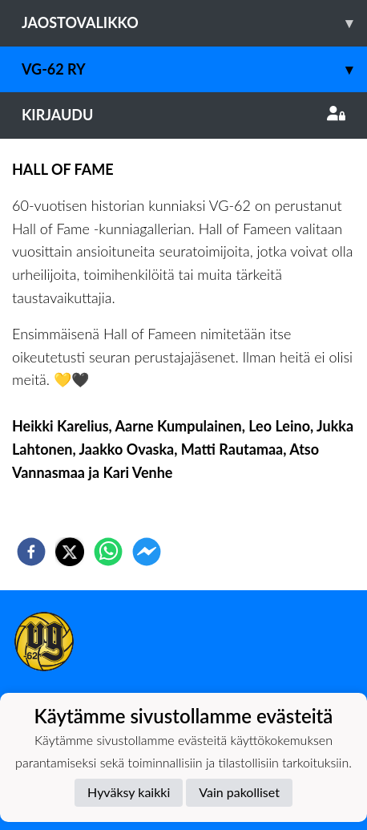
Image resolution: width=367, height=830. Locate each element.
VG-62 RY (194, 69)
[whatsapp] (108, 551)
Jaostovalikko (194, 23)
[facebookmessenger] (146, 551)
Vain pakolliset (239, 792)
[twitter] (69, 551)
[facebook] (31, 551)
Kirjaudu (183, 114)
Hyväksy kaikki (128, 792)
